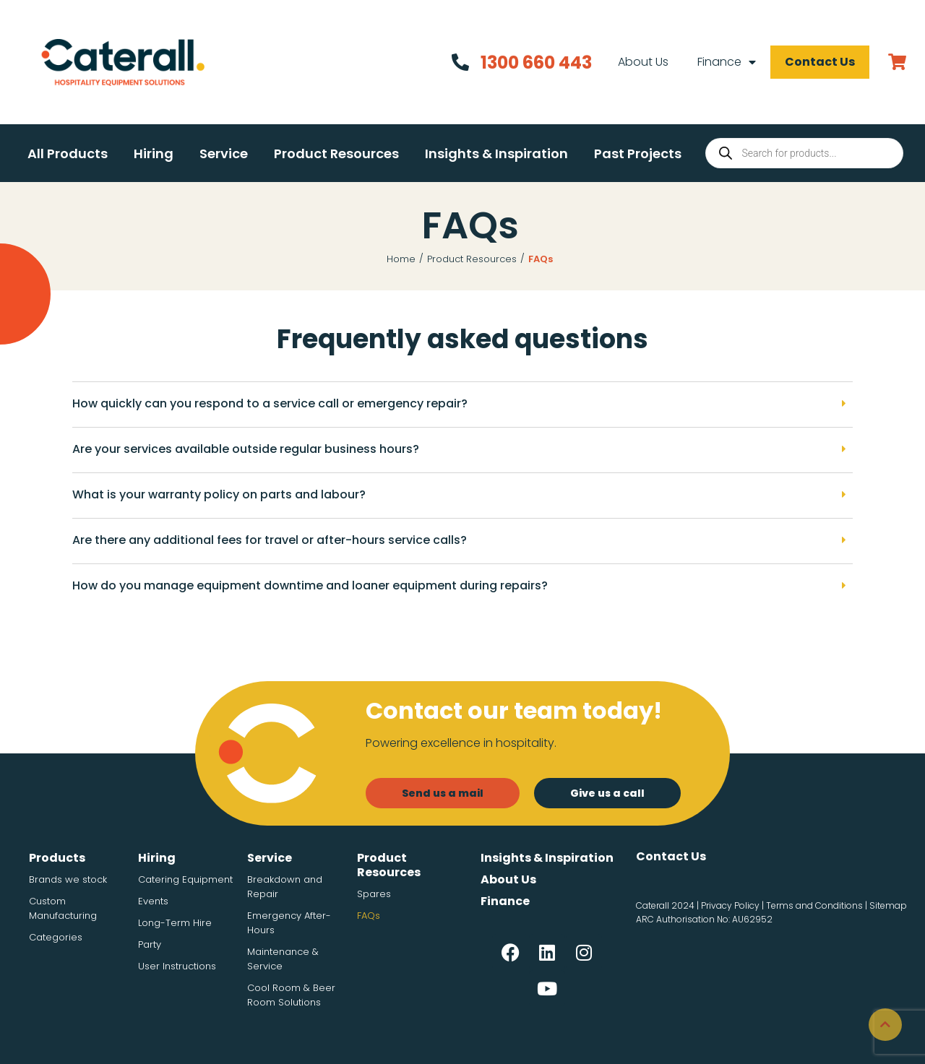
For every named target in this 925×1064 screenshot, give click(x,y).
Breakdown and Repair (284, 887)
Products (57, 857)
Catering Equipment (185, 879)
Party (149, 944)
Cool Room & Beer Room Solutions (291, 995)
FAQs (368, 915)
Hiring (157, 857)
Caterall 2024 (665, 905)
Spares (374, 894)
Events (153, 901)
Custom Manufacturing (63, 908)
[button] (67, 153)
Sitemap (888, 905)
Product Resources (472, 259)
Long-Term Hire (175, 923)
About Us (641, 61)
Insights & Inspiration (547, 857)
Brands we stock (68, 879)
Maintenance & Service (283, 959)
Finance (725, 62)
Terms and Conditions (814, 905)
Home (401, 259)
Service (269, 857)
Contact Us (818, 61)
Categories (55, 937)
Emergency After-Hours (289, 923)
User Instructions (177, 966)
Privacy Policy (730, 905)
